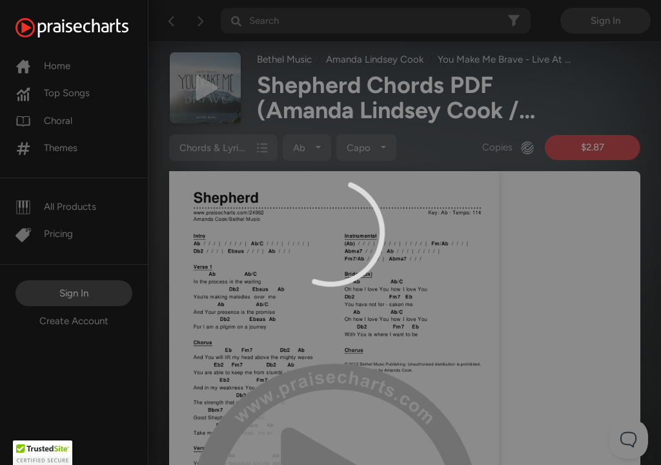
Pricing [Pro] (44, 234)
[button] (42, 452)
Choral (43, 121)
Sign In (73, 293)
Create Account (73, 321)
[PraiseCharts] (88, 27)
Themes (46, 148)
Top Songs (52, 93)
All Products (55, 206)
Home (42, 66)
